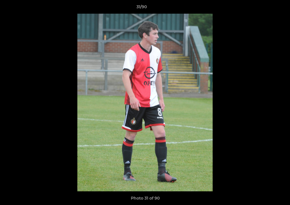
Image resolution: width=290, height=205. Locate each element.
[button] (266, 8)
